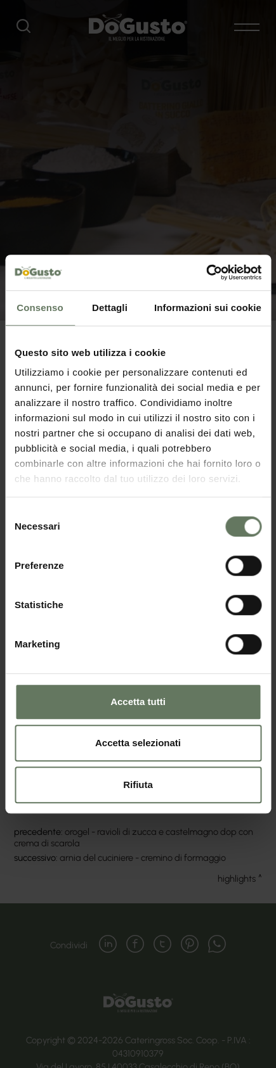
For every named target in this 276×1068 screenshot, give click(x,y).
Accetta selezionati (138, 742)
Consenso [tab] (39, 307)
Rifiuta (138, 784)
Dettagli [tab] (110, 307)
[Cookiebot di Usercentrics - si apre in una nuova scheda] (205, 272)
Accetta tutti (138, 701)
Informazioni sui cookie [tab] (207, 307)
